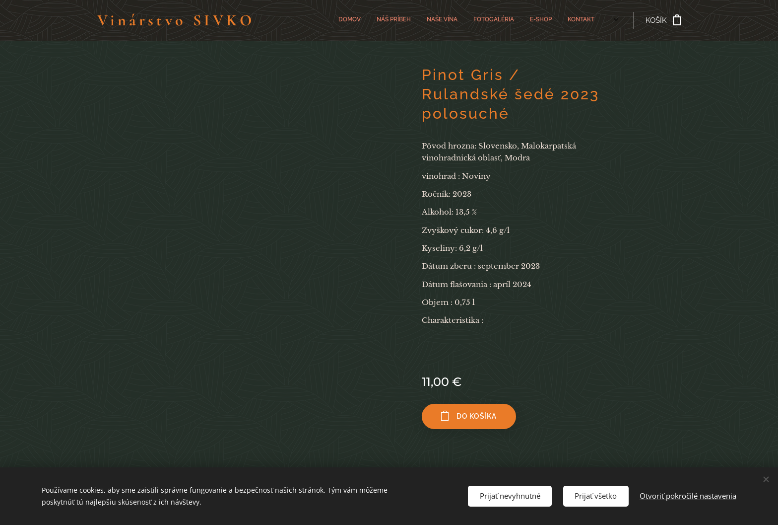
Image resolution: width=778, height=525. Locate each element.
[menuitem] (459, 20)
